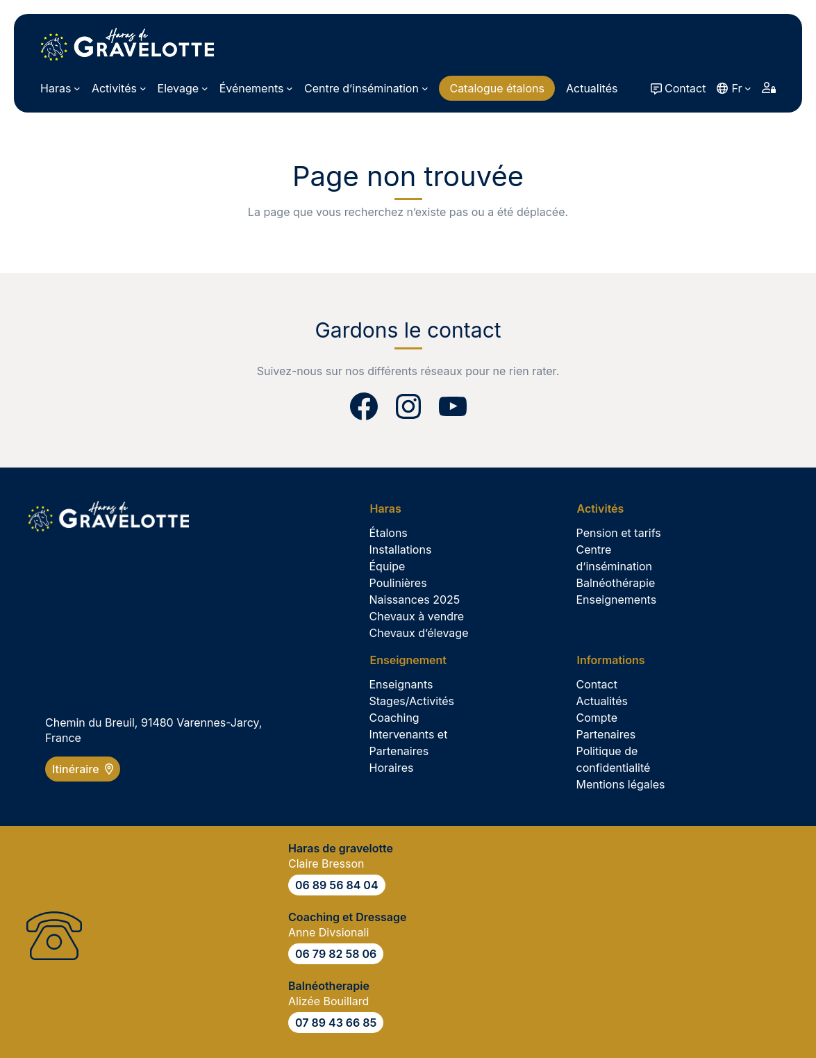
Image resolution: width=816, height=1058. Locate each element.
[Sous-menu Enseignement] (413, 660)
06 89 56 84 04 (336, 885)
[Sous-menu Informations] (616, 660)
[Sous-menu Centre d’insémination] (366, 88)
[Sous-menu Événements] (256, 88)
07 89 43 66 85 (335, 1023)
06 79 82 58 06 (335, 954)
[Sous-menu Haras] (60, 88)
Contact (685, 88)
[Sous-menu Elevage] (183, 88)
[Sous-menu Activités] (119, 88)
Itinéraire (82, 769)
